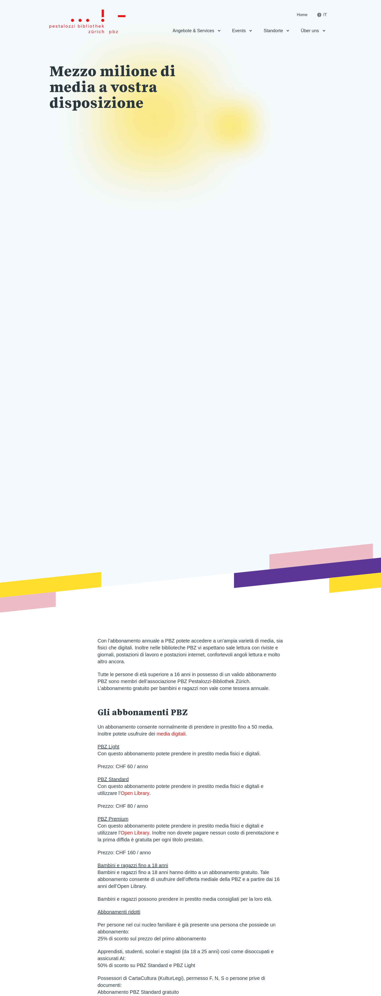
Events (239, 30)
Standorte (273, 30)
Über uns (310, 30)
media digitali (170, 733)
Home (302, 15)
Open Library (135, 793)
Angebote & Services (193, 30)
